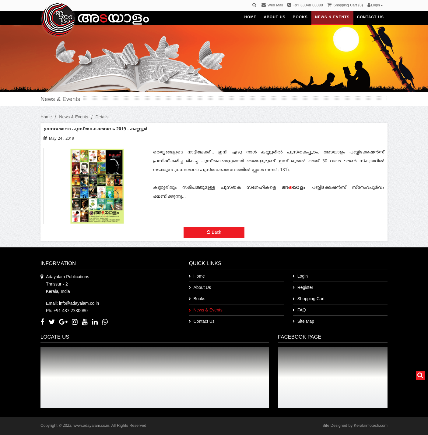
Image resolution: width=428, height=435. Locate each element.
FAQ (301, 310)
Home (46, 117)
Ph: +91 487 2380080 (67, 311)
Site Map (305, 321)
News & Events (73, 117)
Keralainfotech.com (371, 425)
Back (214, 232)
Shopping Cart (311, 299)
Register (305, 287)
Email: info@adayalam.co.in (72, 303)
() (345, 5)
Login (302, 276)
